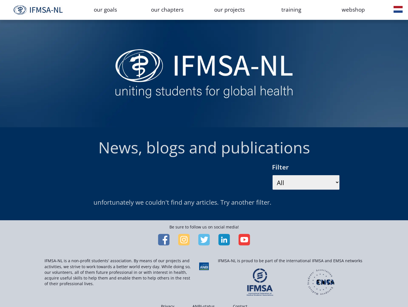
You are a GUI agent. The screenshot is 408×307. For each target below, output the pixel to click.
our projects (229, 10)
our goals (105, 10)
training (291, 10)
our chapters (167, 10)
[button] (398, 10)
